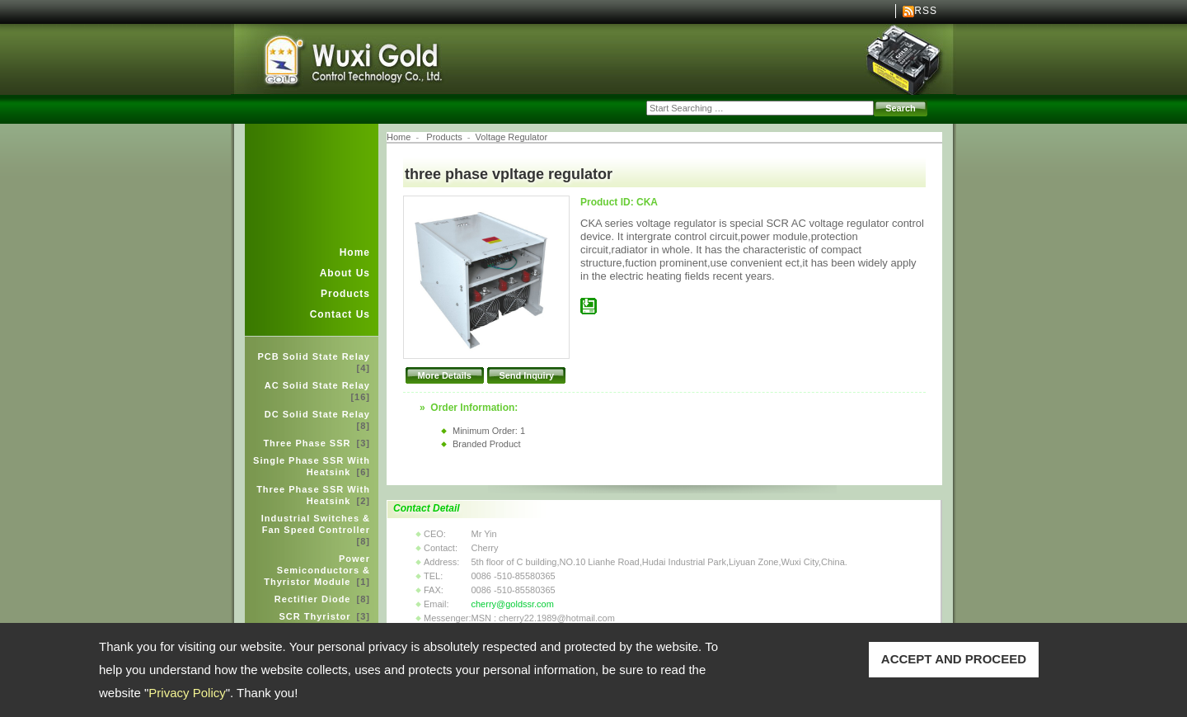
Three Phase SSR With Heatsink (313, 495)
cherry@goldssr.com (512, 604)
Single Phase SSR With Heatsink (311, 466)
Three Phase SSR (316, 443)
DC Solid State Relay (317, 420)
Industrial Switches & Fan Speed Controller (315, 529)
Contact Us (340, 314)
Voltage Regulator (511, 137)
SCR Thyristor (324, 616)
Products (345, 294)
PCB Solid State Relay (313, 362)
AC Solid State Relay (317, 391)
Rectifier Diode (322, 599)
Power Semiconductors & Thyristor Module (317, 570)
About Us (345, 273)
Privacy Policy (186, 693)
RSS (925, 11)
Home (355, 252)
